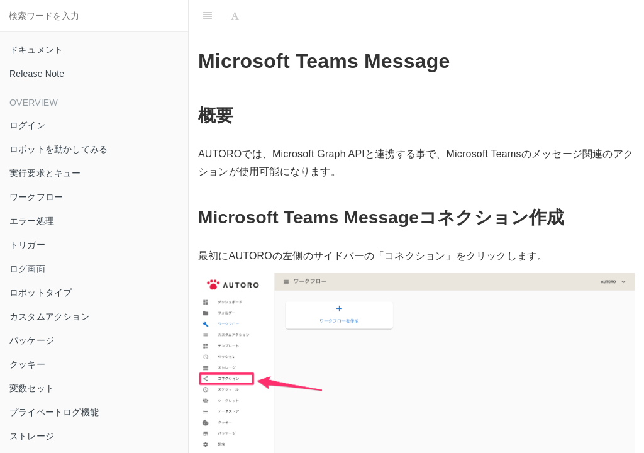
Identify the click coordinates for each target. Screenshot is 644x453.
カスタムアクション (49, 316)
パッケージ (31, 340)
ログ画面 (27, 269)
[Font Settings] (234, 15)
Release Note (36, 74)
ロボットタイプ (40, 293)
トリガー (27, 245)
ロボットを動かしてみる (58, 149)
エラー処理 (31, 221)
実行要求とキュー (45, 173)
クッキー (27, 364)
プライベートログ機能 (54, 412)
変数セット (31, 388)
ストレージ (31, 436)
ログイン (27, 125)
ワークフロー (36, 197)
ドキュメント (36, 50)
